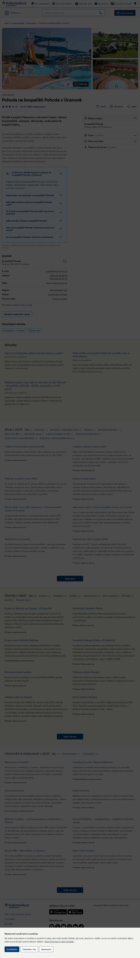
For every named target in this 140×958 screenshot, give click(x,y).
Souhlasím (12, 949)
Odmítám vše (29, 949)
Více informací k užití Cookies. (59, 941)
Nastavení (46, 949)
